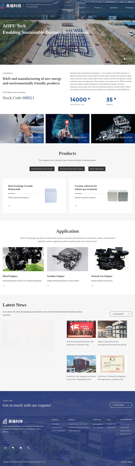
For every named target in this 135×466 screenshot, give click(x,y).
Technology (129, 8)
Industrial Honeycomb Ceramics (42, 169)
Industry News (111, 427)
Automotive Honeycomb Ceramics (71, 169)
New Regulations (98, 424)
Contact (122, 2)
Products (97, 8)
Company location (57, 427)
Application (114, 8)
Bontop (130, 462)
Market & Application (58, 430)
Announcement (124, 427)
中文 (132, 2)
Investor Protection (125, 434)
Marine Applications (97, 169)
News (100, 2)
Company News (111, 424)
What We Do (56, 424)
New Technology (98, 427)
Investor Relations (110, 2)
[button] (124, 59)
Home (69, 8)
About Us (82, 8)
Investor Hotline (125, 424)
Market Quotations (125, 430)
